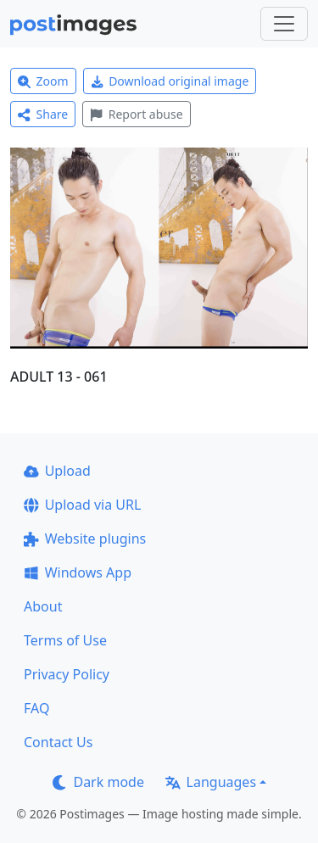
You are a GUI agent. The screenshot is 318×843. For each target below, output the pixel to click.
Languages (210, 782)
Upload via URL (82, 504)
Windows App (77, 572)
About (43, 606)
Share (43, 114)
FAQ (36, 708)
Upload (57, 470)
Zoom (43, 81)
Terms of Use (65, 640)
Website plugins (85, 538)
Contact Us (58, 742)
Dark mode (98, 782)
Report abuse (136, 114)
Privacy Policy (66, 674)
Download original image (170, 81)
